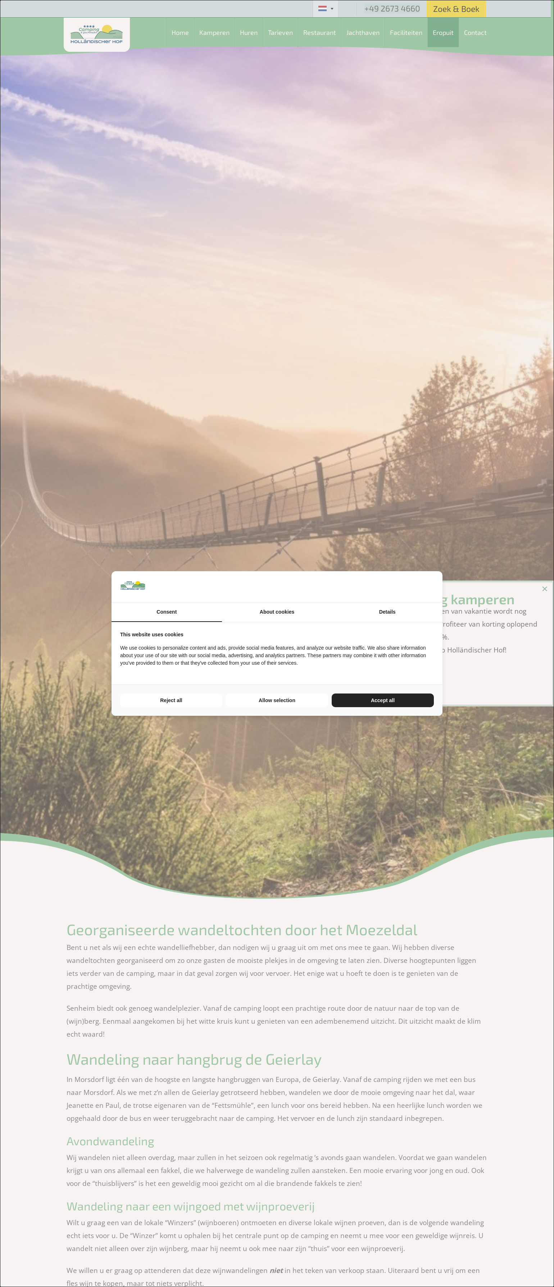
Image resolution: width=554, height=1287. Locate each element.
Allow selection (277, 700)
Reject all (171, 700)
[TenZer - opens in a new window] (433, 587)
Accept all (383, 700)
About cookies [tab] (277, 612)
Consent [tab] (166, 612)
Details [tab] (387, 612)
